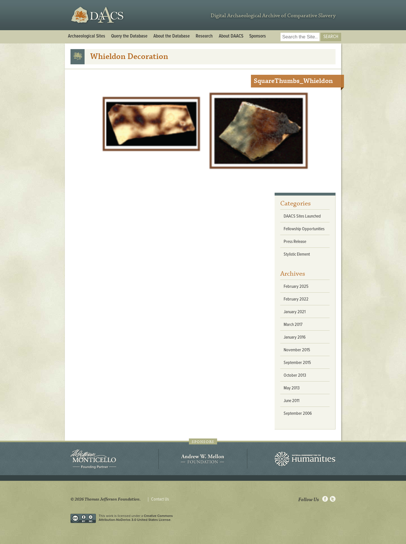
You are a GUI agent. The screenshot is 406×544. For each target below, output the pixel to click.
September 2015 (297, 363)
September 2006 (298, 413)
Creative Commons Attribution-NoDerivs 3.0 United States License (136, 518)
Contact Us (160, 499)
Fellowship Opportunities (304, 229)
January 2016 (295, 337)
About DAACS (231, 36)
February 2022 (296, 299)
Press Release (295, 242)
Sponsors (257, 36)
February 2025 (296, 286)
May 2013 (292, 388)
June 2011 (291, 401)
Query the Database (129, 36)
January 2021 (295, 312)
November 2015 (297, 350)
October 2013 (295, 375)
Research (204, 36)
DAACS (97, 15)
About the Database (171, 36)
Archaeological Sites (86, 36)
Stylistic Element (297, 254)
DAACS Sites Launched (302, 216)
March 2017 (293, 325)
